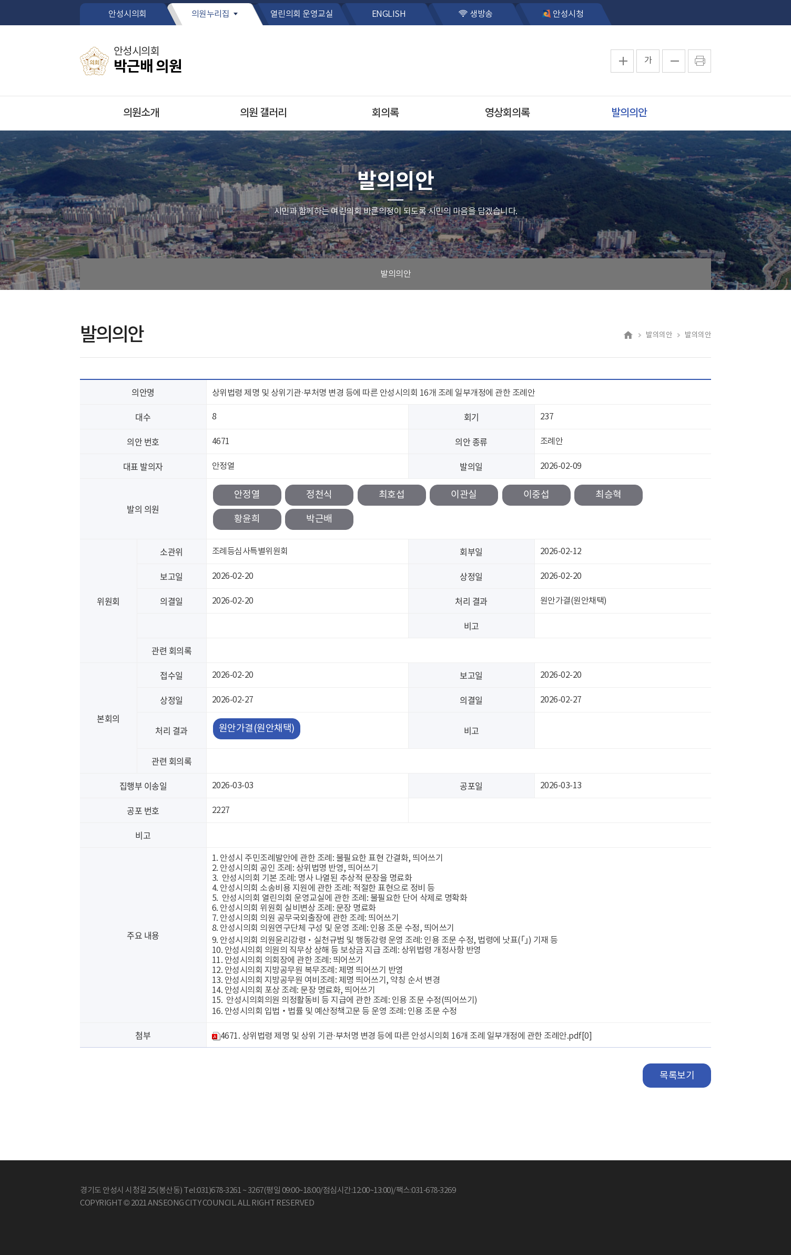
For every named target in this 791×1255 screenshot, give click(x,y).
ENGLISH (389, 14)
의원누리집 (210, 14)
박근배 (319, 519)
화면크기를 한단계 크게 (622, 61)
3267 (255, 1190)
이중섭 (536, 494)
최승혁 (608, 494)
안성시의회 (127, 14)
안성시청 (568, 14)
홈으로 (628, 334)
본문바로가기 (0, 0)
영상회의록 (507, 113)
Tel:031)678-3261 (212, 1190)
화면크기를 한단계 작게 (673, 61)
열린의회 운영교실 (301, 14)
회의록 (385, 113)
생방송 (481, 14)
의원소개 (141, 113)
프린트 (699, 61)
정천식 (319, 494)
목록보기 (677, 1075)
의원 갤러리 (263, 113)
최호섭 (392, 494)
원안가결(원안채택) (257, 728)
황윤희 (247, 519)
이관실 (464, 494)
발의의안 (629, 113)
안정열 (247, 494)
